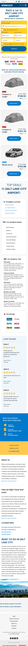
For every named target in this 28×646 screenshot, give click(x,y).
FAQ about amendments (8, 529)
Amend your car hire (14, 448)
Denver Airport (9, 205)
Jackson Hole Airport (11, 210)
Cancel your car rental (14, 445)
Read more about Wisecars (9, 481)
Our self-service (6, 532)
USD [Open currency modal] (23, 5)
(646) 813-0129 (24, 1)
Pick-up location (5, 23)
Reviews (14, 625)
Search (14, 49)
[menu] (26, 5)
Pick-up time (4, 32)
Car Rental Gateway (14, 633)
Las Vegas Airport (10, 207)
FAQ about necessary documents (11, 527)
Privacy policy (14, 621)
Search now (14, 103)
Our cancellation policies (14, 451)
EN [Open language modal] (20, 5)
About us (14, 623)
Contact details (5, 534)
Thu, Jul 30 (19, 35)
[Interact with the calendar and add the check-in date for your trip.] (7, 35)
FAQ (14, 616)
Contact (14, 628)
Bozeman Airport (10, 213)
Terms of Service (14, 618)
